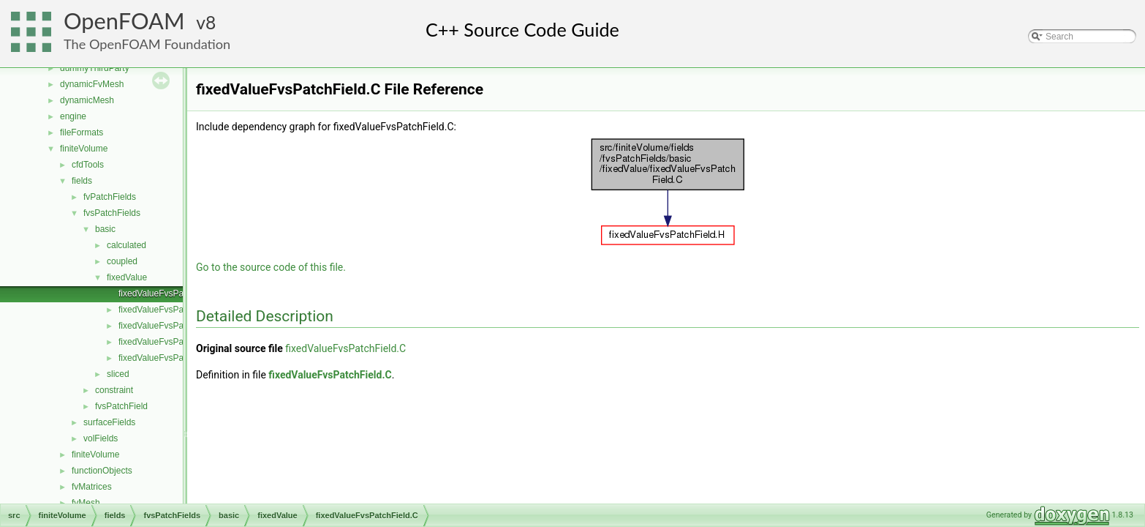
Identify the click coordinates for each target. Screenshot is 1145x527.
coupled (122, 261)
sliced (118, 374)
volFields (100, 438)
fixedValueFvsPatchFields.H (172, 342)
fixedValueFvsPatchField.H (170, 309)
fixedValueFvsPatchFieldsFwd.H (181, 358)
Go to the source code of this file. (271, 267)
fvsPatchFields (111, 213)
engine (73, 116)
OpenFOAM (124, 20)
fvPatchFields (109, 197)
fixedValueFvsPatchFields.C (172, 326)
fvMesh (86, 503)
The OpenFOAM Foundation (147, 44)
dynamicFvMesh (92, 84)
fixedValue (127, 277)
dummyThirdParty (94, 68)
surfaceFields (109, 422)
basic (105, 229)
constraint (114, 390)
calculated (126, 245)
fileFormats (81, 132)
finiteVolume (83, 148)
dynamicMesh (87, 100)
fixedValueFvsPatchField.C (170, 293)
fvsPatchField (121, 406)
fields (82, 181)
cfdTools (88, 165)
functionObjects (102, 471)
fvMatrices (92, 487)
